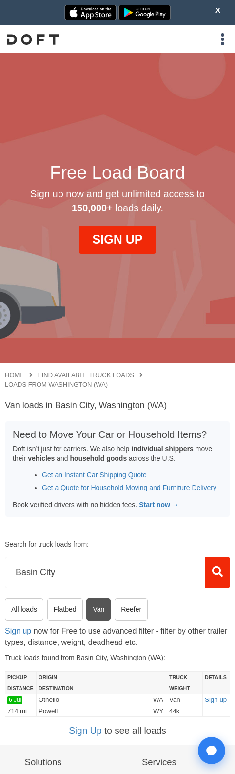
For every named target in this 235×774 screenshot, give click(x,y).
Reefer (131, 609)
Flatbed (65, 609)
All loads (24, 609)
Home (14, 374)
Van (98, 609)
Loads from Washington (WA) (56, 384)
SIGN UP (118, 239)
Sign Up (85, 730)
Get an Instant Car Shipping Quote (94, 475)
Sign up (18, 631)
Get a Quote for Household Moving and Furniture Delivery (129, 487)
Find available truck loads (86, 374)
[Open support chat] (211, 750)
